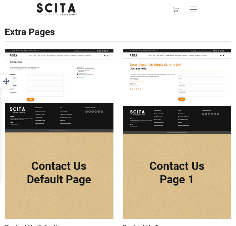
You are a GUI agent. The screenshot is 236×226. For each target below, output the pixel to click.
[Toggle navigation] (193, 9)
